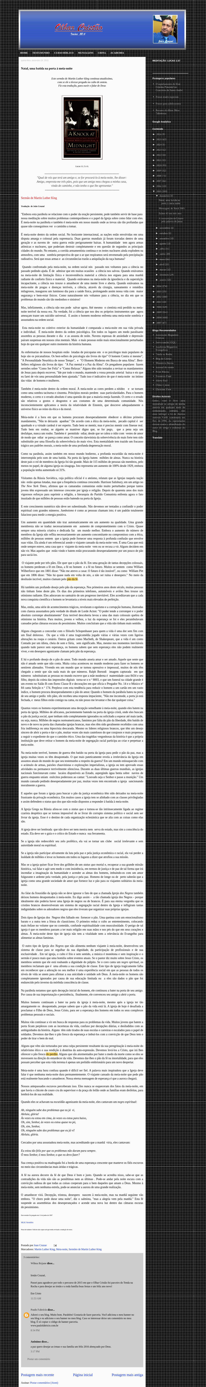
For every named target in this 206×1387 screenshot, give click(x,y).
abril (162, 264)
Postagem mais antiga (127, 1375)
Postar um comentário (39, 1359)
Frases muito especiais (167, 97)
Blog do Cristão (164, 358)
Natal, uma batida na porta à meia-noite (169, 202)
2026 (159, 134)
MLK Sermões (27, 1222)
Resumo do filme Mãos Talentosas (168, 112)
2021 (159, 160)
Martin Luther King (44, 1249)
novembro (165, 228)
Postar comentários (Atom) (44, 1382)
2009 (159, 312)
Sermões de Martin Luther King (85, 1249)
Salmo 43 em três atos (170, 213)
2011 (159, 302)
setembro (164, 238)
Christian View (163, 389)
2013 (159, 291)
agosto (163, 243)
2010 (159, 307)
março (163, 269)
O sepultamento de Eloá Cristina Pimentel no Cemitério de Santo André (169, 87)
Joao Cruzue (40, 1245)
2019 (159, 170)
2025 (159, 139)
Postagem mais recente (37, 1375)
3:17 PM (35, 1351)
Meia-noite (61, 1249)
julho (162, 248)
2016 (159, 186)
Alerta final (161, 380)
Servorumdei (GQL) (166, 342)
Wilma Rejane (39, 1263)
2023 (159, 150)
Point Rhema (162, 372)
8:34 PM (35, 1330)
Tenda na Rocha (164, 354)
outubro (163, 233)
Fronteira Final (163, 376)
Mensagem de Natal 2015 (172, 208)
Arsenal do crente (165, 367)
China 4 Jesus (162, 385)
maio (162, 259)
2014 (159, 286)
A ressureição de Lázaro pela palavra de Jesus (171, 220)
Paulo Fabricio (39, 1309)
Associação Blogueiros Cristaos (167, 336)
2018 (159, 175)
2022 (159, 155)
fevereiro (164, 274)
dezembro (164, 196)
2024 (159, 144)
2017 (159, 181)
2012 (159, 297)
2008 (159, 317)
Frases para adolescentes (168, 103)
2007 (159, 322)
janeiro (163, 280)
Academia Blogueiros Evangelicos (166, 348)
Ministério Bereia (164, 363)
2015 (159, 191)
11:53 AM (36, 1298)
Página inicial (83, 1375)
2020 (159, 165)
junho (162, 254)
